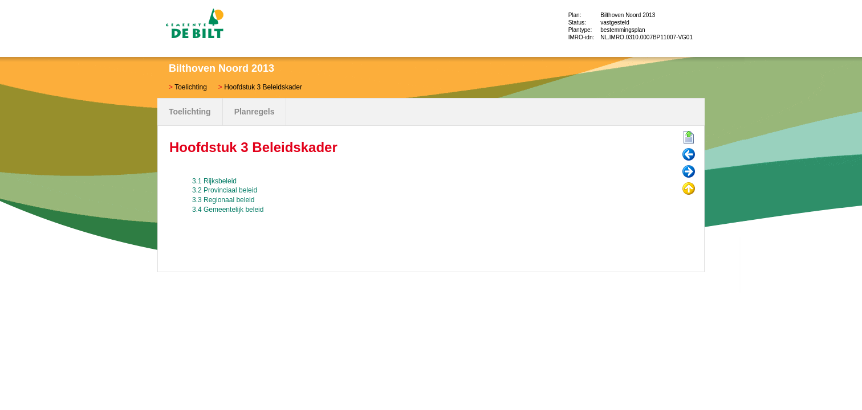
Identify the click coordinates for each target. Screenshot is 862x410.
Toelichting (190, 87)
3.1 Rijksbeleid (214, 181)
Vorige (689, 155)
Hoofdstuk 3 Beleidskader (263, 87)
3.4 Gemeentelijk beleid (227, 210)
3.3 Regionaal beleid (223, 200)
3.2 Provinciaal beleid (224, 190)
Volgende (689, 172)
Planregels (254, 111)
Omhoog (689, 189)
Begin (689, 138)
